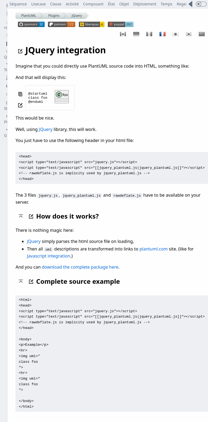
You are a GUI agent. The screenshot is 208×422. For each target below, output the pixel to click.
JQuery (77, 15)
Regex (182, 3)
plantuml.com (153, 247)
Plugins (53, 15)
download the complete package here (80, 265)
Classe (56, 3)
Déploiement (145, 3)
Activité (72, 3)
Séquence (18, 3)
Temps (167, 3)
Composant (93, 3)
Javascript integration (48, 254)
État (111, 3)
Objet (124, 3)
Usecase (38, 3)
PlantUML (28, 15)
